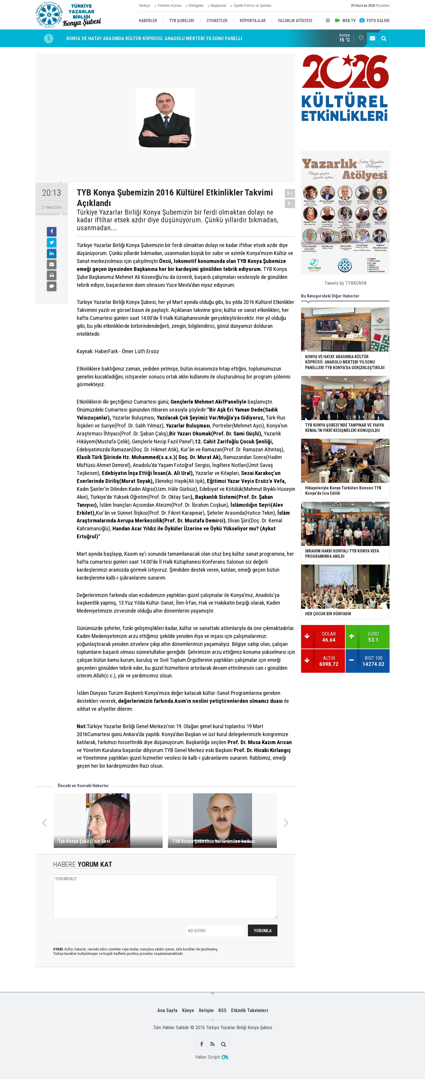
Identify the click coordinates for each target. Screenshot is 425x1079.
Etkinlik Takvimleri (249, 1010)
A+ (290, 193)
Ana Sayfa (167, 1010)
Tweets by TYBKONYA (345, 283)
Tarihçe (144, 6)
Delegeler (196, 6)
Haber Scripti (207, 1057)
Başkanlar (218, 6)
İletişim (206, 1010)
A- (290, 203)
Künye (188, 1010)
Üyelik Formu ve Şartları (252, 6)
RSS (222, 1010)
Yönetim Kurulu (169, 6)
